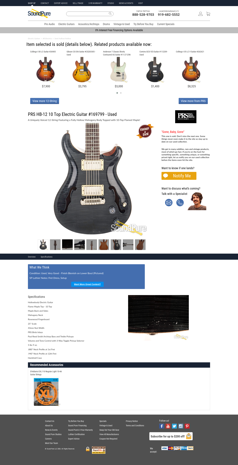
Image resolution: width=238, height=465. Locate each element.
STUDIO (110, 3)
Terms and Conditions (135, 425)
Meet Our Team (51, 443)
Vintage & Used (122, 24)
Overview (32, 257)
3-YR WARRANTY (95, 3)
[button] (117, 92)
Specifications (46, 257)
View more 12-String (44, 101)
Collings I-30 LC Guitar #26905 (43, 51)
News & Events (51, 430)
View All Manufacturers (109, 434)
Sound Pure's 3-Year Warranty (80, 430)
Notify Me (182, 175)
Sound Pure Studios (53, 434)
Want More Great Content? (87, 284)
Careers (48, 439)
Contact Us (49, 421)
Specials (102, 421)
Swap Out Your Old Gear (109, 430)
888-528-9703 (143, 15)
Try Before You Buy (143, 24)
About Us (49, 425)
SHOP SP (32, 3)
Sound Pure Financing (77, 425)
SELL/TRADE (78, 3)
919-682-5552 (169, 15)
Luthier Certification (76, 434)
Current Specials (165, 24)
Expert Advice (74, 439)
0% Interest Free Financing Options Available (119, 30)
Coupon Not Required (108, 439)
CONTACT (45, 3)
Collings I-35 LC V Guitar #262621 (190, 51)
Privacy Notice (132, 421)
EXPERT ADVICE (61, 3)
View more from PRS (193, 101)
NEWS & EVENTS (126, 3)
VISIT (140, 3)
